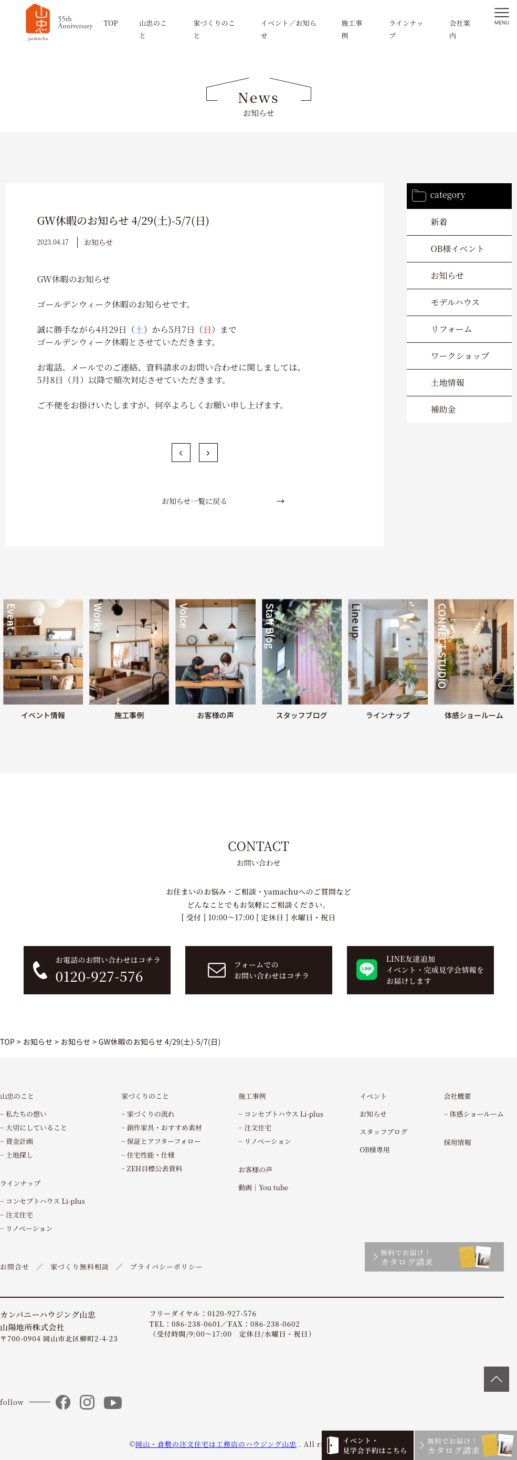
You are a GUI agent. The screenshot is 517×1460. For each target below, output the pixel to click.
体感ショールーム (476, 1114)
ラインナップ (20, 1183)
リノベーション (29, 1228)
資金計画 (19, 1141)
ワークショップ (460, 356)
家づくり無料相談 (79, 1267)
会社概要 (457, 1096)
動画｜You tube (263, 1187)
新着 (439, 222)
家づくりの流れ (151, 1114)
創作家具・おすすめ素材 (164, 1127)
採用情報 (457, 1142)
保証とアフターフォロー (164, 1141)
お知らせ (448, 275)
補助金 (443, 409)
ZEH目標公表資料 (154, 1168)
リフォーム (451, 329)
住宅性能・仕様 (151, 1155)
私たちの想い (26, 1114)
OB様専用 (374, 1149)
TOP (110, 23)
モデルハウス (455, 302)
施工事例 (252, 1096)
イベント (373, 1096)
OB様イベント (458, 249)
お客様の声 (255, 1169)
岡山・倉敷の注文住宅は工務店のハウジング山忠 (216, 1444)
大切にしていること (36, 1127)
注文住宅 (19, 1215)
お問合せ (14, 1267)
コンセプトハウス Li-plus (45, 1201)
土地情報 (448, 382)
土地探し (19, 1155)
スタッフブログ (383, 1132)
